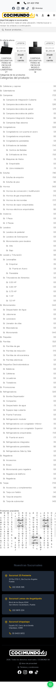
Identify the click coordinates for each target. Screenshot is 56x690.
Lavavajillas (11, 259)
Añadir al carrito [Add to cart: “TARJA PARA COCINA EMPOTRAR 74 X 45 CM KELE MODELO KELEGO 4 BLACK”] (35, 540)
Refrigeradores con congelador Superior (24, 428)
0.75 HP (13, 291)
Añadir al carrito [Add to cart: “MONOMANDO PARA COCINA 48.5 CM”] (46, 523)
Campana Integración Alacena (19, 118)
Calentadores (9, 90)
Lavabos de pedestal (15, 232)
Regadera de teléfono (15, 474)
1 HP (11, 296)
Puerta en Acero (19, 268)
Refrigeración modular (16, 419)
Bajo (11, 250)
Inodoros (7, 214)
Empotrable (14, 163)
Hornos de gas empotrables (18, 195)
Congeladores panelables (17, 141)
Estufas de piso (13, 182)
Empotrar (13, 264)
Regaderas (8, 455)
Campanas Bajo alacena (17, 122)
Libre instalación (16, 168)
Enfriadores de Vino (18, 154)
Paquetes (7, 337)
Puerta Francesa (13, 414)
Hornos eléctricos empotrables (20, 209)
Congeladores (9, 127)
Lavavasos (11, 319)
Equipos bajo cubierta (16, 410)
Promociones (9, 387)
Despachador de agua (16, 405)
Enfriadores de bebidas (16, 145)
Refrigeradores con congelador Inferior (24, 424)
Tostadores (11, 382)
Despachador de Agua (16, 310)
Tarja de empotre (14, 497)
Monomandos (9, 305)
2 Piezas (10, 223)
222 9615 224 (18, 610)
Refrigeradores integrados (17, 442)
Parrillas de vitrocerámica (17, 355)
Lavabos (7, 227)
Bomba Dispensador (15, 396)
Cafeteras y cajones (12, 86)
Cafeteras (10, 373)
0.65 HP (13, 287)
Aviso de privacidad (28, 663)
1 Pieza (9, 218)
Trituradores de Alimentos (17, 278)
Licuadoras (11, 378)
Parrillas (6, 341)
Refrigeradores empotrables (18, 433)
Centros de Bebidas (18, 150)
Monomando (12, 332)
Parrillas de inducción (15, 351)
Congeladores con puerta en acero (22, 132)
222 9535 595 (18, 587)
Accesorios (11, 460)
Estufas (6, 173)
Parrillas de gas (13, 346)
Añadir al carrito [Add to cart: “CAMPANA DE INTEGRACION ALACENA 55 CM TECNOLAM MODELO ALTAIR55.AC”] (20, 523)
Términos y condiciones (28, 667)
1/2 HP (12, 300)
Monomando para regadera (18, 469)
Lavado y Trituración (12, 255)
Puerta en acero (16, 437)
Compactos (11, 401)
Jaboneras (11, 314)
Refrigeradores (9, 392)
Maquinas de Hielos (15, 159)
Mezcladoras (12, 328)
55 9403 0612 (18, 633)
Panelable (13, 273)
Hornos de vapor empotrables (19, 205)
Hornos (6, 186)
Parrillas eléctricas (14, 360)
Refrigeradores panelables (18, 446)
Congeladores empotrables (18, 136)
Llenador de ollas (14, 323)
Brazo (9, 465)
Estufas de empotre (15, 177)
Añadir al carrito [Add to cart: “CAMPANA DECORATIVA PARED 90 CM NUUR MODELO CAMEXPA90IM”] (50, 58)
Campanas (8, 95)
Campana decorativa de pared (19, 109)
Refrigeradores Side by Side (18, 451)
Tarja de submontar (15, 501)
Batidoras (10, 369)
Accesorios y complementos (19, 487)
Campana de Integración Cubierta (21, 100)
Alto (11, 246)
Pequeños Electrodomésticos (16, 364)
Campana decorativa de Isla (18, 104)
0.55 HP (12, 282)
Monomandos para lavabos (18, 241)
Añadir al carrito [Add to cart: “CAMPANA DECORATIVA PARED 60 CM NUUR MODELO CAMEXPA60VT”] (21, 58)
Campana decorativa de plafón (20, 113)
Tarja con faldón (13, 492)
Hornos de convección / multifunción (23, 191)
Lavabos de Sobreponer (17, 237)
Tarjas (6, 483)
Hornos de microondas (16, 200)
